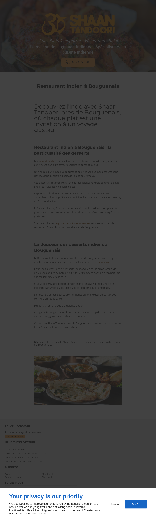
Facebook (40, 513)
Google (29, 513)
